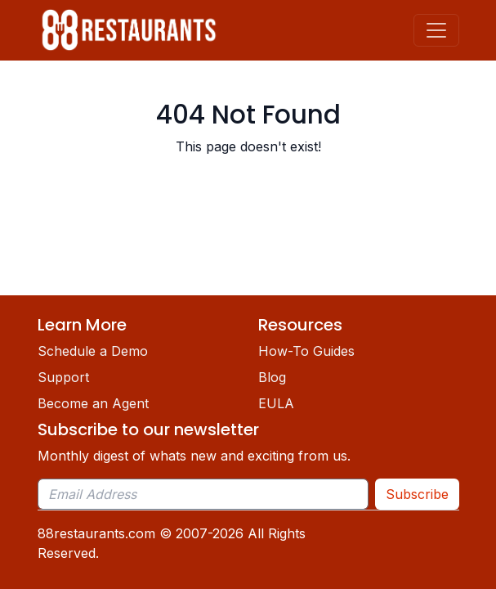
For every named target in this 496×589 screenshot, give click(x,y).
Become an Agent (93, 403)
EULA (276, 403)
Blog (272, 377)
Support (63, 377)
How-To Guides (306, 351)
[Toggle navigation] (436, 30)
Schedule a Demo (93, 351)
